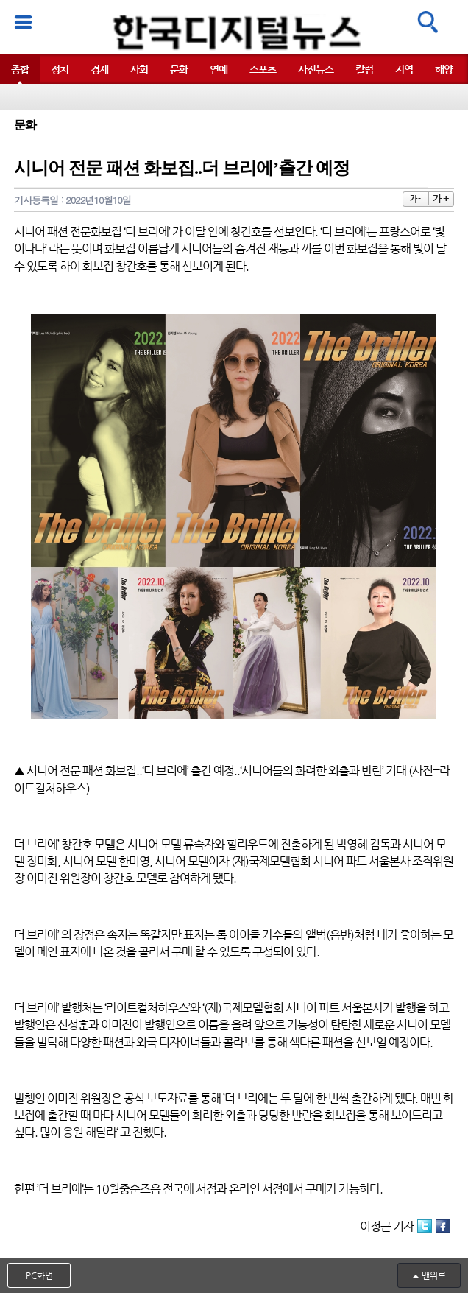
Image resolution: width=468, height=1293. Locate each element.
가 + (441, 198)
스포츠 (262, 69)
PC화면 (39, 1275)
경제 (99, 69)
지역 (404, 69)
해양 (444, 69)
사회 (139, 69)
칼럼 (364, 69)
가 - (415, 199)
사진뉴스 (315, 69)
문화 (179, 69)
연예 (218, 69)
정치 (59, 69)
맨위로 (434, 1275)
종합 (20, 69)
